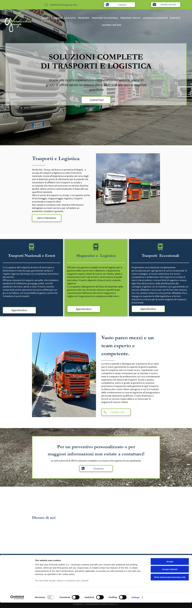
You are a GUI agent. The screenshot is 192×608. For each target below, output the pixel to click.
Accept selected (169, 575)
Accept (169, 567)
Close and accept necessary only (169, 582)
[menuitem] (45, 18)
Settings (136, 603)
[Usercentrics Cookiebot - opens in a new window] (17, 603)
